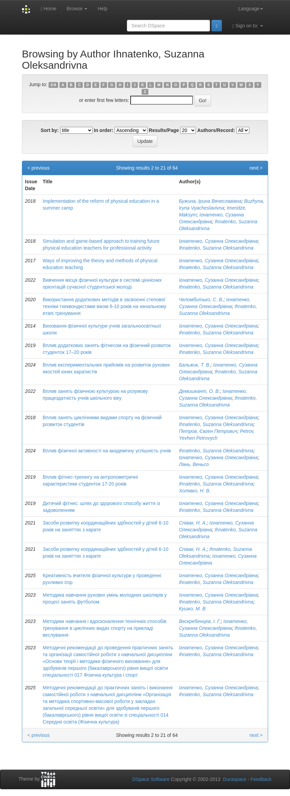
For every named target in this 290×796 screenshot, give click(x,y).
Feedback (261, 779)
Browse (77, 8)
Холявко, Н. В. (194, 490)
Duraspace (234, 779)
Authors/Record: (216, 130)
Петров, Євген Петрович (208, 431)
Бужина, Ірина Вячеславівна (210, 201)
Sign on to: (247, 26)
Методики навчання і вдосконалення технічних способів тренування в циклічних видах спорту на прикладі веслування (105, 628)
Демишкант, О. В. (199, 391)
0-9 (53, 85)
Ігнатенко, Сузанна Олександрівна (218, 241)
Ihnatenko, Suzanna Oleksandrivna (216, 248)
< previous (38, 168)
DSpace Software (151, 779)
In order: (104, 130)
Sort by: (50, 130)
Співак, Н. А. (193, 523)
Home (48, 9)
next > (256, 168)
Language (250, 8)
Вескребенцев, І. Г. (200, 621)
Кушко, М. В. (193, 608)
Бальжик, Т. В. (194, 365)
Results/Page (164, 130)
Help (102, 8)
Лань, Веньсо (194, 464)
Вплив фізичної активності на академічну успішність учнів (107, 450)
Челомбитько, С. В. (201, 299)
